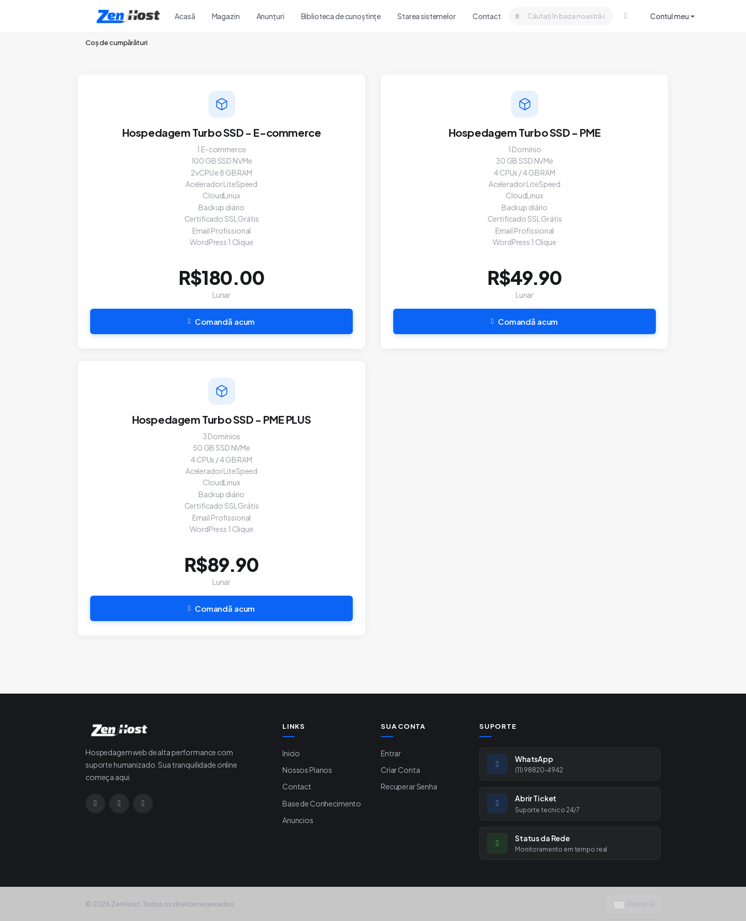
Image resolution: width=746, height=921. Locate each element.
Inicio (291, 753)
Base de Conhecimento (321, 803)
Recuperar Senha (409, 786)
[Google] (143, 803)
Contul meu (669, 16)
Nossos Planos (307, 769)
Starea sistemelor (426, 16)
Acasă (185, 16)
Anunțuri (270, 16)
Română (634, 904)
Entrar (391, 753)
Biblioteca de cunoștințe (341, 16)
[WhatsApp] (119, 803)
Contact (486, 16)
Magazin (226, 16)
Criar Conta (400, 769)
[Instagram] (95, 803)
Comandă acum (221, 321)
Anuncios (297, 820)
